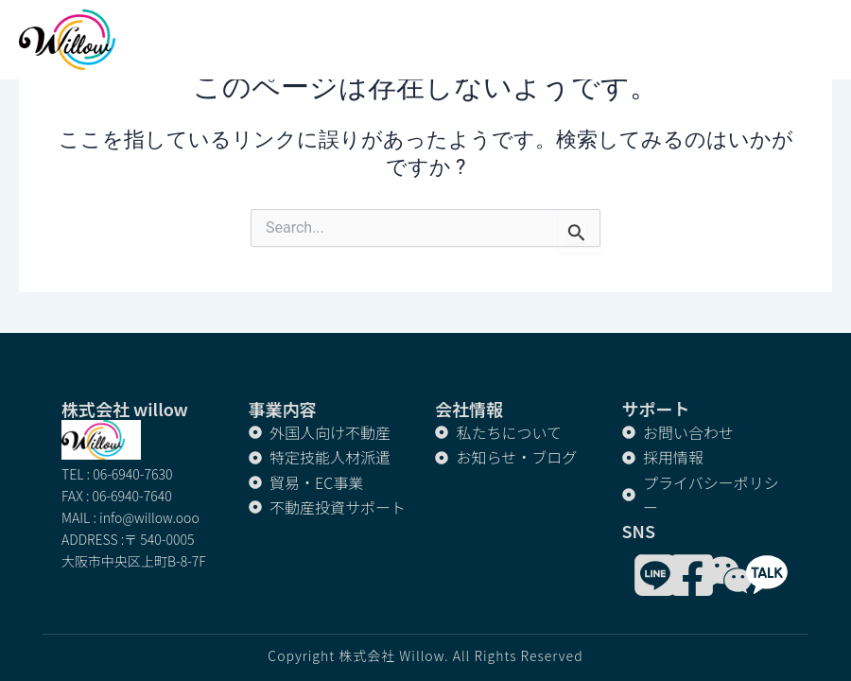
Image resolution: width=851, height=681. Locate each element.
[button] (822, 40)
